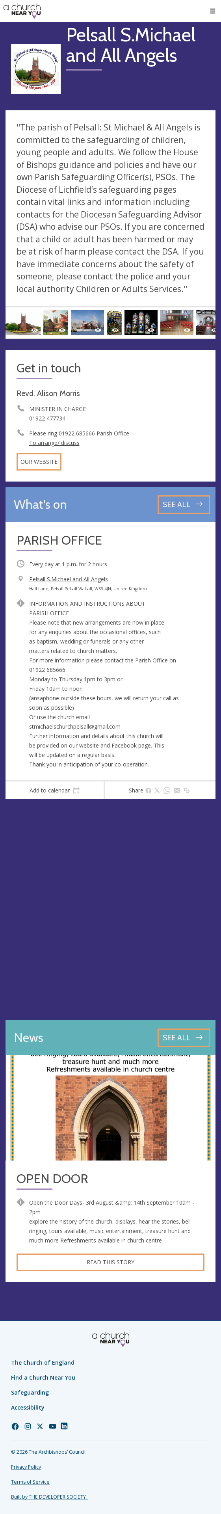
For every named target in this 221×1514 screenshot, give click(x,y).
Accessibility (28, 1407)
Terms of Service (30, 1482)
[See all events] (184, 504)
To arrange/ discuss (54, 442)
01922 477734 (47, 418)
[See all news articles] (184, 1038)
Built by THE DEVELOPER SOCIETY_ (49, 1497)
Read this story (110, 1262)
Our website (39, 461)
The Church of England (42, 1362)
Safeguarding (30, 1392)
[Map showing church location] (110, 910)
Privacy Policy (26, 1467)
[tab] (55, 790)
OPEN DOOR (52, 1179)
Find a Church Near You (43, 1377)
